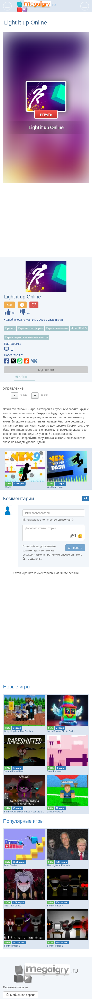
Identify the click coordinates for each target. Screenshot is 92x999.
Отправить (75, 547)
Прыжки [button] (10, 328)
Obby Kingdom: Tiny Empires (18, 731)
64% (9, 304)
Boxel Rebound (54, 771)
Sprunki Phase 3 (12, 945)
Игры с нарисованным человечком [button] (26, 337)
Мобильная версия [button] (20, 995)
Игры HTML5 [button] (79, 328)
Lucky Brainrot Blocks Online (61, 731)
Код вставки (46, 369)
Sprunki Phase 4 (55, 905)
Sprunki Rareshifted (14, 771)
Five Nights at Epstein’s (58, 865)
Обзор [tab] (21, 376)
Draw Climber (10, 865)
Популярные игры (23, 821)
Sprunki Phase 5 (55, 945)
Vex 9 (8, 487)
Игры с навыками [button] (57, 328)
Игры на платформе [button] (30, 328)
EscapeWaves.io (55, 811)
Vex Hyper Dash (55, 487)
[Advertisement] (46, 224)
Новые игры (16, 686)
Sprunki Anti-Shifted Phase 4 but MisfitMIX (25, 811)
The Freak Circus (12, 905)
